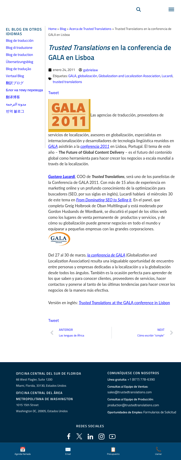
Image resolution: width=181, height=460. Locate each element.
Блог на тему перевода (24, 90)
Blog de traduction (19, 54)
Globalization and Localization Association (129, 75)
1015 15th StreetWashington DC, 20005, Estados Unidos (42, 406)
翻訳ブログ (15, 83)
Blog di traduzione (19, 47)
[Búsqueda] (139, 15)
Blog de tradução (18, 68)
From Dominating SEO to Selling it (103, 199)
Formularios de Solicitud (160, 410)
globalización (87, 75)
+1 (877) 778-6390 (140, 378)
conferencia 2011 (94, 145)
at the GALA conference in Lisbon (123, 301)
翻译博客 (13, 97)
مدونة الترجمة (16, 104)
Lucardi (167, 75)
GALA (72, 75)
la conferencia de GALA (105, 254)
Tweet (53, 92)
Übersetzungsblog (19, 61)
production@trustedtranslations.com (133, 403)
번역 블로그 (15, 111)
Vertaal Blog (15, 76)
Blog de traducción (19, 40)
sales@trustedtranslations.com (129, 390)
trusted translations (67, 81)
